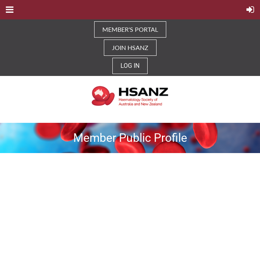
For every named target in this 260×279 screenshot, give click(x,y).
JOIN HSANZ (130, 47)
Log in (130, 65)
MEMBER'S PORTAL (130, 29)
